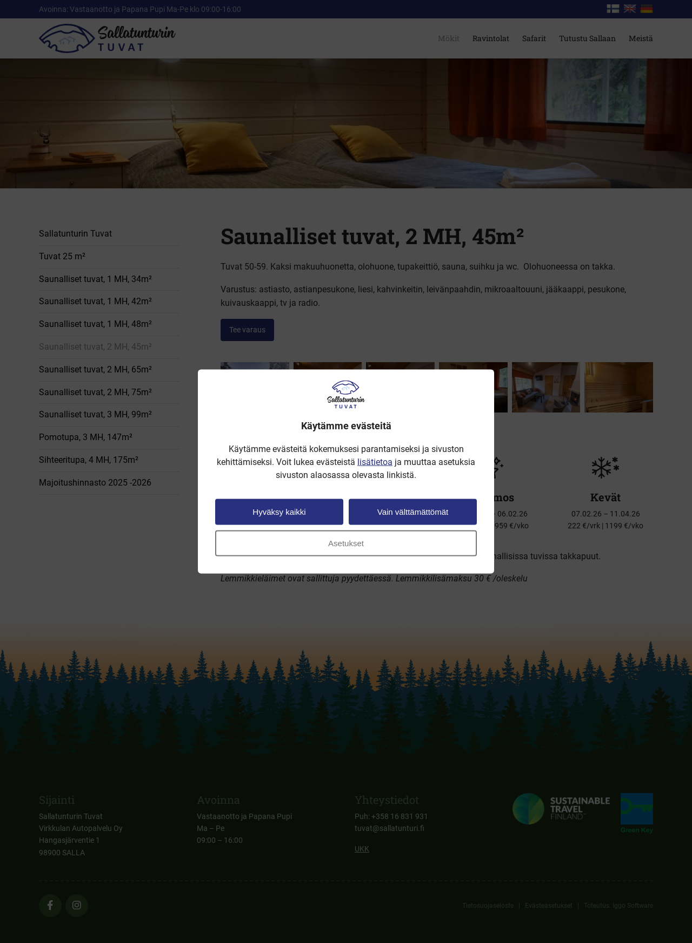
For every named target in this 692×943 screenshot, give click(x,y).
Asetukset (346, 542)
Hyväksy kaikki (278, 511)
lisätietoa (374, 461)
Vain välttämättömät (412, 511)
